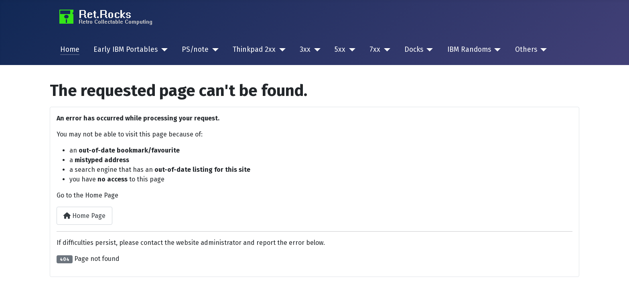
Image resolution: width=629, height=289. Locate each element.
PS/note (195, 49)
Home (69, 49)
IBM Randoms (469, 49)
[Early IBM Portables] (163, 50)
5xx (340, 49)
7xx (374, 49)
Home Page (84, 216)
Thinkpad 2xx (254, 49)
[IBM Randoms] (496, 50)
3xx (305, 49)
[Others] (542, 50)
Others (526, 49)
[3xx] (315, 50)
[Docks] (428, 50)
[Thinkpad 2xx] (281, 50)
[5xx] (350, 50)
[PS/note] (214, 50)
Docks (413, 49)
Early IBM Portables (125, 49)
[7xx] (385, 50)
